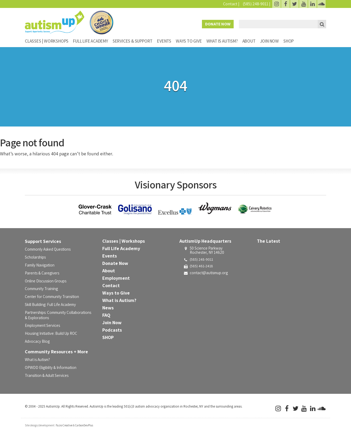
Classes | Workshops (46, 41)
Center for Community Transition (52, 296)
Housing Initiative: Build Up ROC (51, 333)
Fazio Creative (64, 425)
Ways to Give (189, 41)
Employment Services (42, 325)
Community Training (41, 288)
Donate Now (217, 24)
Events (164, 41)
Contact (230, 4)
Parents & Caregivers (42, 273)
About (249, 41)
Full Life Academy (90, 41)
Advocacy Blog (37, 341)
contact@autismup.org (209, 272)
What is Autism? (222, 41)
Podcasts (112, 330)
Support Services (43, 241)
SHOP (288, 41)
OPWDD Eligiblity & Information (50, 367)
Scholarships (35, 257)
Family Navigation (39, 265)
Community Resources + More (56, 352)
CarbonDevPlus (84, 425)
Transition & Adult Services (46, 375)
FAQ (106, 315)
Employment (116, 278)
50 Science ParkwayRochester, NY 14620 (207, 250)
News (108, 308)
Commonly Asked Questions (48, 249)
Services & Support (133, 41)
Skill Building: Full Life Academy (50, 304)
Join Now (269, 41)
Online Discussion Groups (45, 280)
